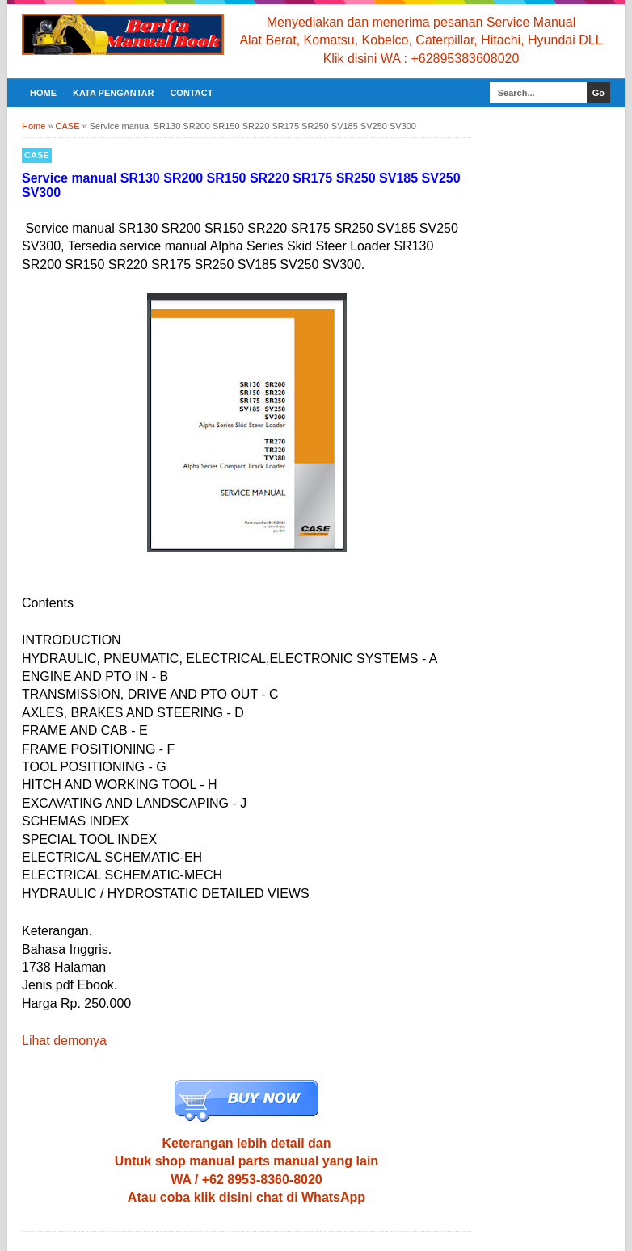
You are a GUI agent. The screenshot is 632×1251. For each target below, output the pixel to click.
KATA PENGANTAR (113, 93)
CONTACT (191, 93)
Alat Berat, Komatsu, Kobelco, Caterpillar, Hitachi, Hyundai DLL (420, 40)
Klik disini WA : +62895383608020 (421, 58)
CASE (36, 155)
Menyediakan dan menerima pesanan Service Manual (421, 22)
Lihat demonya (64, 1040)
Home (43, 93)
